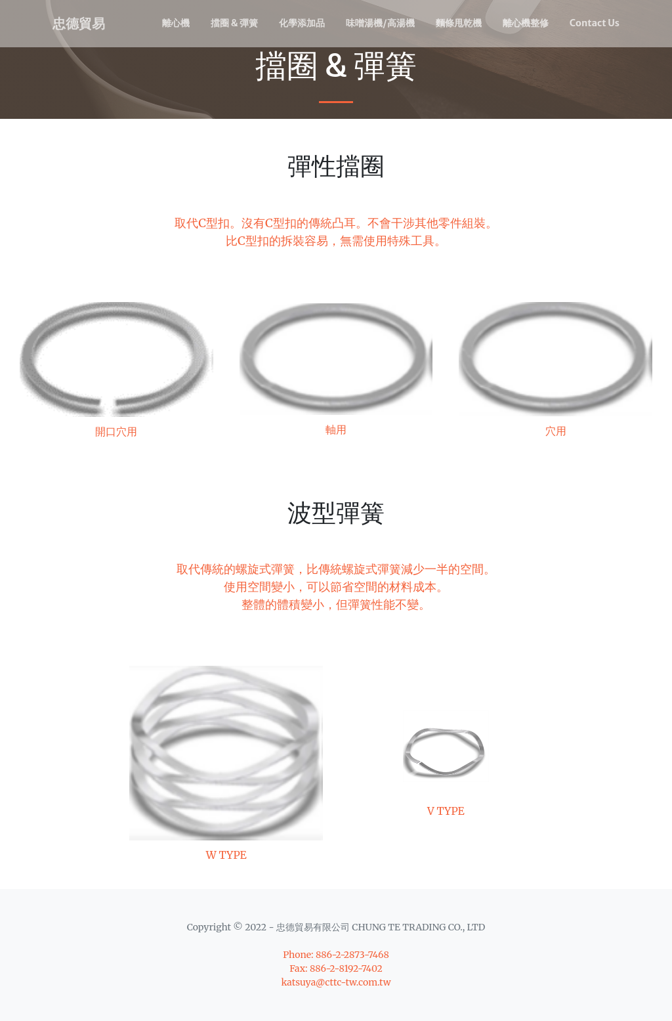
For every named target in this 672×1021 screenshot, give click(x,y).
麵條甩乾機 (459, 23)
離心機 (176, 23)
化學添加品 (302, 23)
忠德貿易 (78, 23)
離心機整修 (526, 23)
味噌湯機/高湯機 (380, 23)
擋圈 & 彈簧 (234, 23)
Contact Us (595, 23)
